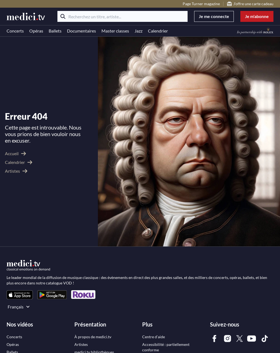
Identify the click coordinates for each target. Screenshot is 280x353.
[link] (20, 294)
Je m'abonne (257, 16)
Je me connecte (214, 16)
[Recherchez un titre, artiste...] (122, 16)
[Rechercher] (63, 16)
